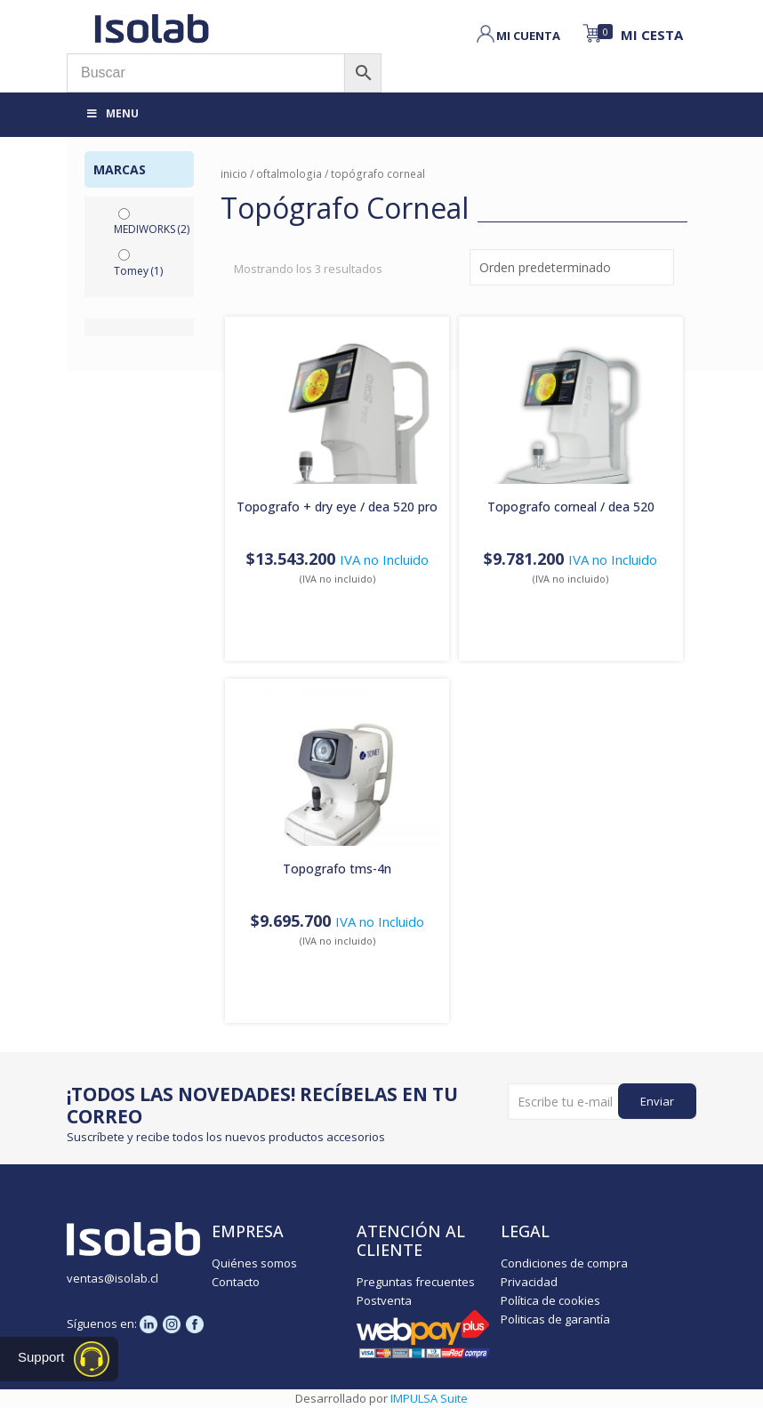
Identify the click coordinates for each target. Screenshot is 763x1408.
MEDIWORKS (151, 229)
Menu (112, 113)
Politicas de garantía (555, 1319)
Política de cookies (550, 1300)
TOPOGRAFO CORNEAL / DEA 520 (571, 506)
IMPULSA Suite (429, 1398)
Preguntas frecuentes (416, 1282)
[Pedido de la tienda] (572, 267)
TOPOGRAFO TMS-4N (337, 868)
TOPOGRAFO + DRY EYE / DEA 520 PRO (337, 506)
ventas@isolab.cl (112, 1278)
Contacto (236, 1282)
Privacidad (529, 1282)
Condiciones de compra (564, 1263)
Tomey (138, 270)
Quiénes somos (254, 1263)
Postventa (384, 1300)
